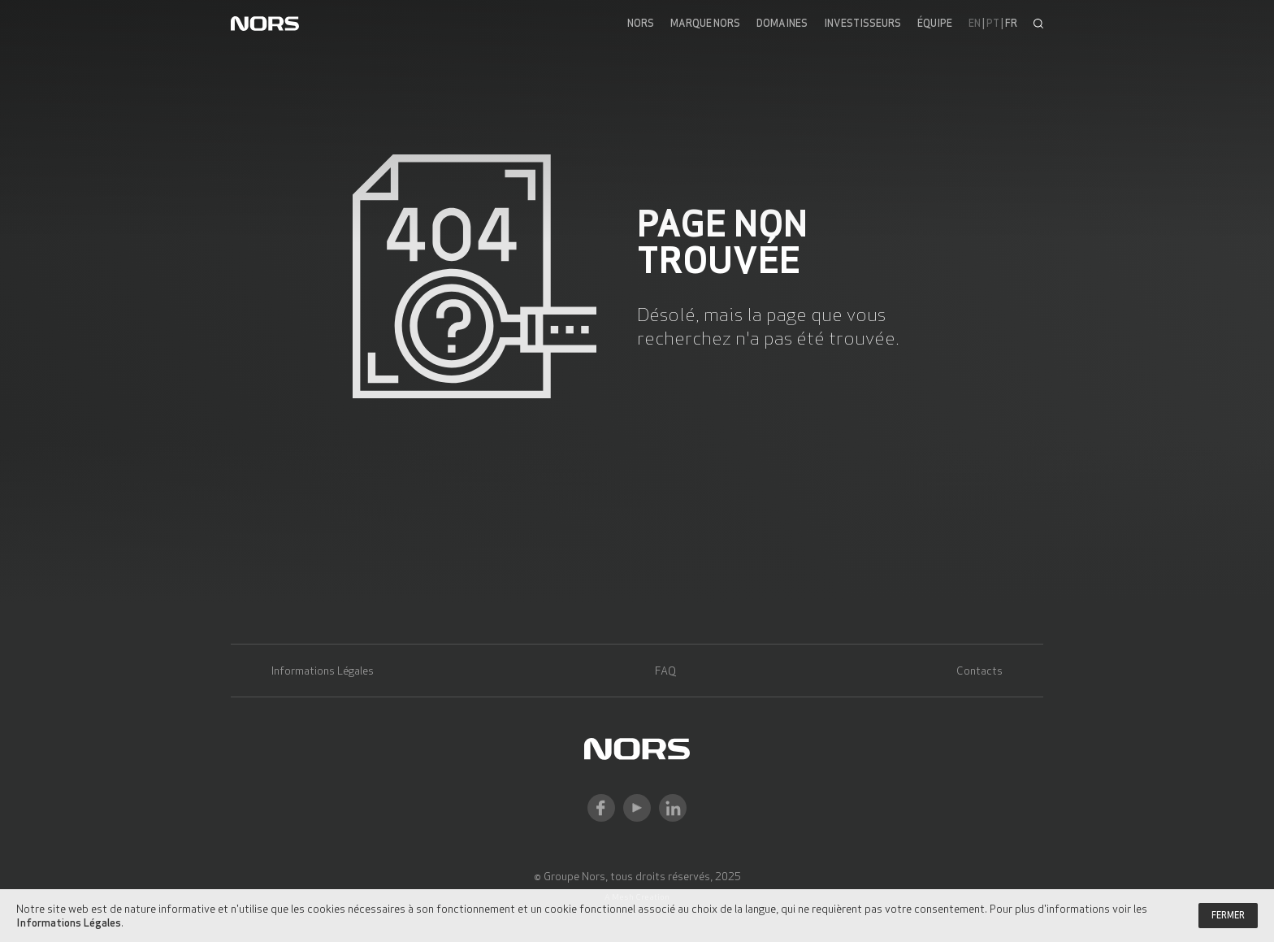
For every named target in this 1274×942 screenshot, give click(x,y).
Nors (640, 23)
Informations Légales (322, 670)
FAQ (665, 670)
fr (1011, 23)
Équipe (934, 23)
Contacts (979, 670)
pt (992, 23)
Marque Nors (705, 23)
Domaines (782, 23)
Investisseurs (862, 23)
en (974, 23)
